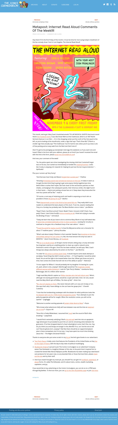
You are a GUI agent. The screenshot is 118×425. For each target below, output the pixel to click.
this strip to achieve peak (56, 254)
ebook (37, 362)
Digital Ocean (66, 417)
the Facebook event (44, 137)
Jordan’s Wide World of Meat (73, 303)
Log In (75, 5)
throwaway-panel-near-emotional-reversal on (62, 181)
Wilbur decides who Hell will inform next (75, 275)
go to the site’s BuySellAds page (75, 371)
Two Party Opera (40, 341)
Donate (54, 5)
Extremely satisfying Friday (40, 22)
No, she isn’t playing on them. (47, 284)
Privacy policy (59, 410)
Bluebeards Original (41, 347)
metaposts (36, 377)
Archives (34, 5)
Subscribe (65, 5)
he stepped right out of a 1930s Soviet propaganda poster (56, 295)
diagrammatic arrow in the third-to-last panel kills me (58, 203)
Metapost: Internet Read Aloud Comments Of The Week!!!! (65, 29)
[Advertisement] (66, 389)
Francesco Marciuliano (31, 419)
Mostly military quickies (92, 22)
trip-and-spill (70, 319)
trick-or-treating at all (67, 213)
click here (94, 371)
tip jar (68, 337)
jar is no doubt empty (47, 243)
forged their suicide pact (70, 177)
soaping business (82, 165)
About (44, 5)
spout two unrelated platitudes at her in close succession (57, 222)
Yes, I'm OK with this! (102, 418)
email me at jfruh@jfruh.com (64, 155)
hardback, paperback (89, 360)
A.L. (56, 422)
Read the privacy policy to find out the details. (101, 413)
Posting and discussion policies (19, 410)
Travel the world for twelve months (49, 228)
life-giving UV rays (54, 199)
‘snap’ (70, 313)
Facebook (65, 239)
